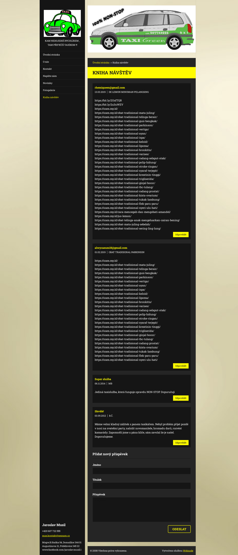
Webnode (188, 550)
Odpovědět (180, 234)
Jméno (97, 464)
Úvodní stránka (51, 54)
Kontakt (47, 68)
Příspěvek (99, 494)
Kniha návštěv (51, 97)
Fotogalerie (49, 90)
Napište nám (50, 75)
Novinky (47, 83)
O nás (46, 61)
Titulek (97, 479)
